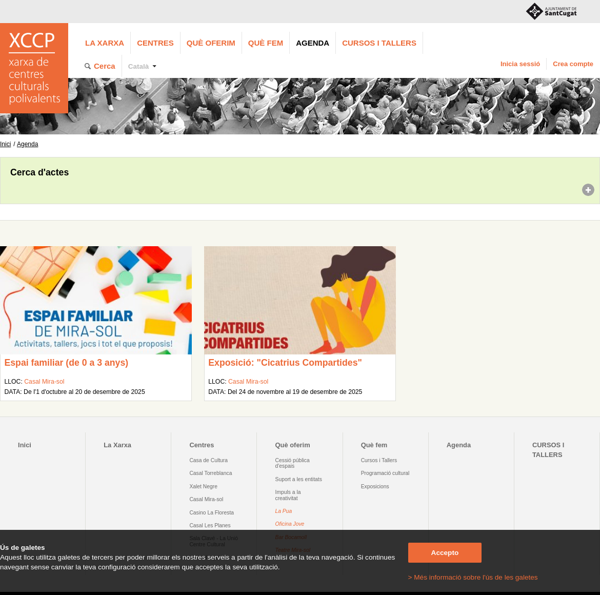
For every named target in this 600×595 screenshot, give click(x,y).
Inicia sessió (520, 64)
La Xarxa (104, 42)
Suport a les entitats (298, 479)
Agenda (312, 42)
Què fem (265, 42)
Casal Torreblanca (210, 473)
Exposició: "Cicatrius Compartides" (285, 363)
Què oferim (211, 42)
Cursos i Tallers (379, 460)
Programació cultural (385, 473)
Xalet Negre (203, 486)
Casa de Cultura (208, 460)
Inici (5, 144)
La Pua (283, 511)
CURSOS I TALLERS (379, 42)
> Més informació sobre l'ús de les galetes (473, 577)
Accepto (445, 553)
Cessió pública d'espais (292, 463)
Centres (155, 42)
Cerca (104, 66)
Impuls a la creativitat (288, 495)
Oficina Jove (290, 524)
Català (138, 66)
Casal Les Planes (209, 525)
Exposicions (375, 486)
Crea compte (573, 64)
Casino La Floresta (211, 512)
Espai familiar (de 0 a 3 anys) (66, 363)
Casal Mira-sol (44, 381)
